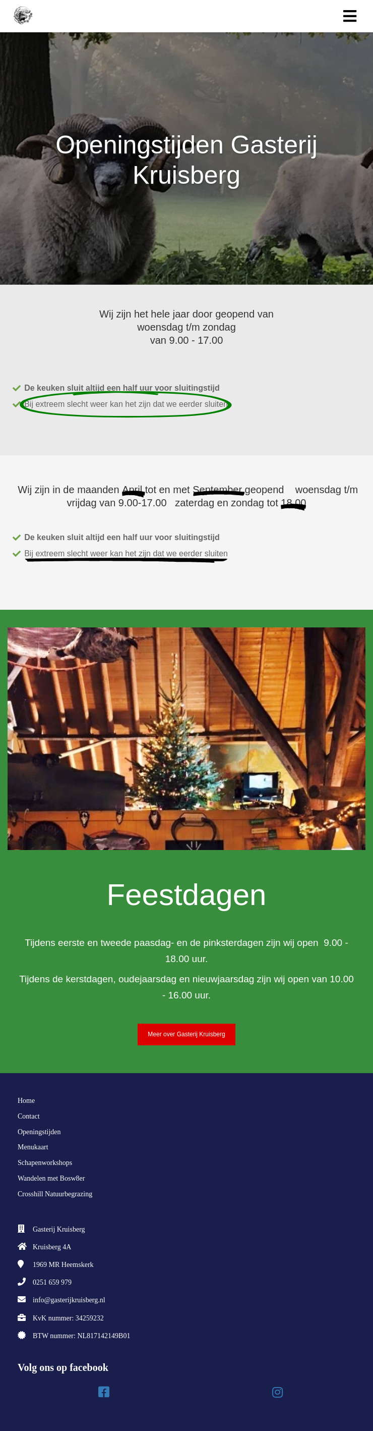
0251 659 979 (52, 1282)
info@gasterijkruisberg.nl (69, 1300)
